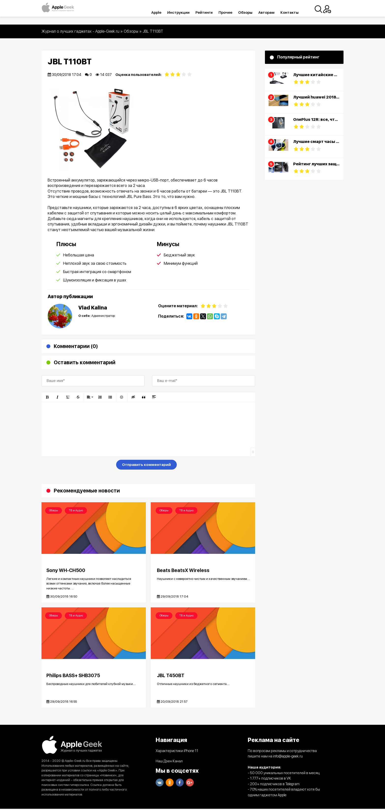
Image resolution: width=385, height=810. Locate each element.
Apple (163, 12)
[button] (47, 397)
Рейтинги (211, 12)
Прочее (232, 12)
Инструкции (185, 12)
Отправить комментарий (146, 464)
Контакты (296, 12)
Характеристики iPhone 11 (177, 752)
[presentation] (78, 465)
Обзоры (252, 12)
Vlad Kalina (92, 308)
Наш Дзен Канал (169, 762)
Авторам (273, 12)
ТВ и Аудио (76, 510)
